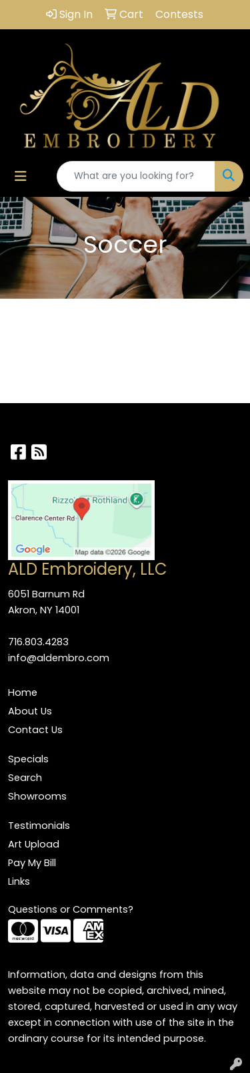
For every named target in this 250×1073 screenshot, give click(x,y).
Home (22, 692)
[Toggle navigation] (21, 176)
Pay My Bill (32, 862)
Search (25, 777)
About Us (30, 711)
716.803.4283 (38, 642)
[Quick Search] (136, 176)
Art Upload (33, 844)
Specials (28, 759)
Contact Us (35, 729)
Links (19, 881)
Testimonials (39, 825)
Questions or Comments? (70, 909)
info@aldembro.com (58, 658)
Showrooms (37, 796)
